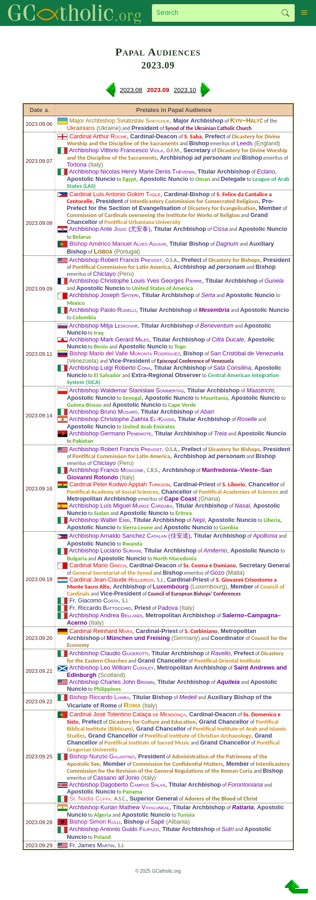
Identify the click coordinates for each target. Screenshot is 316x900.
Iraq (99, 332)
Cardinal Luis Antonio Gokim (115, 194)
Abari (207, 411)
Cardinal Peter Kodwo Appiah (120, 484)
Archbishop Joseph (104, 295)
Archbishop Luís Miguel (120, 505)
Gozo (217, 572)
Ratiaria (243, 807)
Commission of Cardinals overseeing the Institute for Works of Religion (153, 214)
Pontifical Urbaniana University (142, 221)
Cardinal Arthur (98, 136)
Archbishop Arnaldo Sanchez (118, 535)
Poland (102, 836)
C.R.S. (153, 470)
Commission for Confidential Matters (178, 763)
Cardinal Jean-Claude (112, 579)
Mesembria (214, 309)
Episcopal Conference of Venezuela (195, 361)
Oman (202, 178)
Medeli (188, 697)
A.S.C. (120, 798)
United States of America (162, 288)
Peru (126, 273)
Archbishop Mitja (103, 325)
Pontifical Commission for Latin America (121, 266)
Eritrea (184, 512)
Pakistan (83, 440)
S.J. (160, 580)
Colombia (84, 317)
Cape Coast (180, 498)
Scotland (111, 674)
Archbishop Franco (106, 469)
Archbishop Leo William (111, 667)
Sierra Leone (137, 527)
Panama (132, 791)
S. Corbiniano (201, 630)
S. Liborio (233, 484)
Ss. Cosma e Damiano (209, 565)
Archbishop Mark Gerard (109, 339)
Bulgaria (77, 558)
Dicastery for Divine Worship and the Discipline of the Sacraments (173, 140)
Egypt (129, 178)
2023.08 (131, 90)
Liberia (272, 519)
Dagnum (227, 243)
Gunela (274, 280)
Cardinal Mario (98, 565)
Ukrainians (81, 127)
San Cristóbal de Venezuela (247, 353)
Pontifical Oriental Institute (227, 660)
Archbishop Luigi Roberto (110, 367)
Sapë (157, 821)
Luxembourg (171, 586)
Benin (101, 346)
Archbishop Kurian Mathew (119, 807)
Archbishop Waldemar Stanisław (126, 390)
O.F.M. (173, 150)
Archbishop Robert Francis (115, 259)
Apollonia (265, 535)
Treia (220, 433)
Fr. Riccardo (100, 607)
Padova (167, 607)
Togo (180, 346)
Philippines (107, 688)
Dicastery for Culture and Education (152, 721)
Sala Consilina (232, 367)
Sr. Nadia (90, 798)
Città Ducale (228, 339)
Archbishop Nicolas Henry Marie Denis (131, 171)
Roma (132, 705)
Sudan (101, 512)
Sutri (227, 829)
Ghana (209, 498)
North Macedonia (174, 558)
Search (286, 13)
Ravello (221, 653)
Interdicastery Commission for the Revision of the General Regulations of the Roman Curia (178, 767)
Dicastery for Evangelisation (221, 208)
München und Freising (138, 637)
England (267, 143)
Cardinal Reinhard (101, 630)
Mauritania (214, 397)
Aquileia (228, 681)
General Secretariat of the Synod (112, 572)
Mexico (76, 302)
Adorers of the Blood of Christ (221, 798)
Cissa (220, 228)
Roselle (247, 419)
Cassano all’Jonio (116, 777)
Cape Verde (182, 404)
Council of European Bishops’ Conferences (194, 593)
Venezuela (82, 360)
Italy (95, 164)
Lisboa (103, 251)
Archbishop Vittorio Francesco (116, 150)
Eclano (266, 171)
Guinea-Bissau (84, 404)
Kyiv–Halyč (246, 120)
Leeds (244, 143)
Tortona (77, 164)
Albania (178, 821)
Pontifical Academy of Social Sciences (112, 491)
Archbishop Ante (98, 228)
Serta (208, 295)
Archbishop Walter (99, 519)
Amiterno (215, 550)
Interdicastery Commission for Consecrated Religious (194, 201)
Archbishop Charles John (111, 681)
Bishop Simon (95, 821)
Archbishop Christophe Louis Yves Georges (135, 280)
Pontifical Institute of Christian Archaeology (198, 735)
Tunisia (186, 814)
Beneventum (217, 325)
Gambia (228, 527)
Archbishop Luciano (105, 550)
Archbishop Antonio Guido (114, 829)
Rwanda (132, 543)
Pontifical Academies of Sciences (238, 491)
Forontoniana (245, 784)
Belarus (82, 236)
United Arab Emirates (148, 426)
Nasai (242, 505)
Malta (235, 572)
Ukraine (108, 127)
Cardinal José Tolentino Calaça (128, 714)
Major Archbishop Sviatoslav (120, 120)
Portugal (127, 251)
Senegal (131, 397)
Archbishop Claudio (108, 653)
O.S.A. (171, 260)
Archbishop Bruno (103, 411)
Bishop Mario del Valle (125, 353)
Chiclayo (104, 273)
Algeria (102, 814)
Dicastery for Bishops (234, 259)
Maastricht (260, 390)
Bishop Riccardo (99, 697)
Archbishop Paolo (102, 309)
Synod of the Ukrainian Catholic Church (208, 128)
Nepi (198, 519)
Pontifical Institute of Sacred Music (147, 742)
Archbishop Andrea (105, 615)
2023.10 (185, 90)
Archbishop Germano (110, 433)
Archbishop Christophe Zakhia (122, 419)
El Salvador (107, 375)
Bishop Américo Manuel (118, 243)
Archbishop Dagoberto (117, 784)
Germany (185, 637)
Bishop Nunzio (102, 756)
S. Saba (193, 136)
